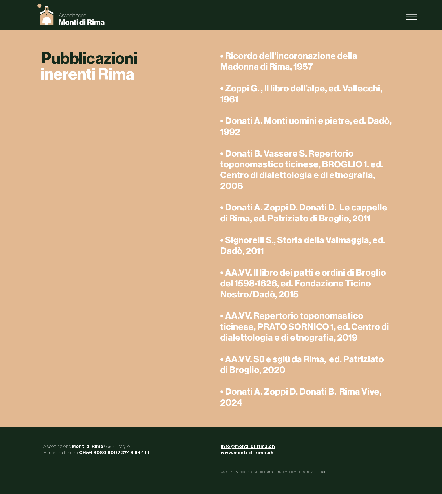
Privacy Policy (286, 471)
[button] (411, 17)
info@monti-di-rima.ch (248, 446)
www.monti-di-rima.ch (247, 453)
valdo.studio (319, 471)
